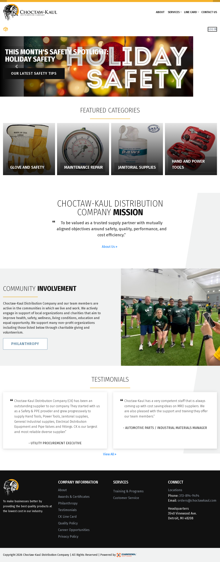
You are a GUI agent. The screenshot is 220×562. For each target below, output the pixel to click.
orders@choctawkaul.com (197, 500)
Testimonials (67, 510)
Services (174, 12)
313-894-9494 (189, 496)
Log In (212, 29)
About (160, 12)
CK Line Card (67, 517)
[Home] (30, 12)
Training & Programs (128, 491)
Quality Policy (68, 523)
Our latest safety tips (34, 73)
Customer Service (126, 498)
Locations (175, 490)
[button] (16, 66)
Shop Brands (49, 29)
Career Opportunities (74, 530)
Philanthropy (25, 346)
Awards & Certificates (74, 497)
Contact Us (209, 12)
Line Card (190, 12)
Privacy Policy (68, 536)
